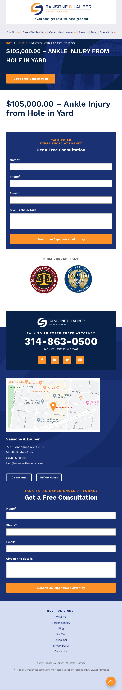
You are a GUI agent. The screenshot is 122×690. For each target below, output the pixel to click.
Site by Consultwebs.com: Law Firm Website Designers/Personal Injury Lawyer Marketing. (61, 669)
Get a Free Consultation (31, 78)
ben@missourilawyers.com (24, 463)
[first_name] (61, 166)
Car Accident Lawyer (61, 32)
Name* (15, 160)
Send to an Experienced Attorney (61, 239)
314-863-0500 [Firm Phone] (61, 341)
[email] (61, 200)
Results (83, 32)
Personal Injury (61, 622)
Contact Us (107, 32)
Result (21, 42)
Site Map (61, 634)
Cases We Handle (33, 32)
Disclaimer (61, 640)
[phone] (61, 183)
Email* (14, 193)
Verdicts (61, 617)
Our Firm (12, 32)
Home (9, 42)
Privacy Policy (61, 645)
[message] (61, 221)
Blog (94, 32)
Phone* (15, 176)
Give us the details (23, 210)
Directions (18, 477)
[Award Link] (44, 279)
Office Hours (49, 477)
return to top (111, 681)
